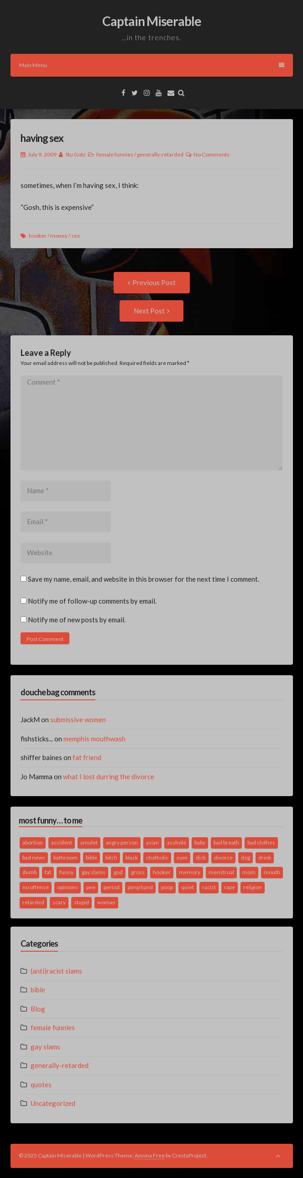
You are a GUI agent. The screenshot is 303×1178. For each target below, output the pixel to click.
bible (38, 989)
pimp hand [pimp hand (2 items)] (140, 887)
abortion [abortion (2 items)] (32, 842)
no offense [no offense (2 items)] (35, 887)
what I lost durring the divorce (108, 776)
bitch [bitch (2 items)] (111, 857)
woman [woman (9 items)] (106, 902)
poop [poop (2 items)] (167, 887)
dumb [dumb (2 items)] (29, 872)
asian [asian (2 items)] (152, 842)
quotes (41, 1084)
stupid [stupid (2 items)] (81, 902)
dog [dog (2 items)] (245, 857)
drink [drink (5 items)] (264, 857)
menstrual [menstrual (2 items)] (221, 872)
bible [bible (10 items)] (91, 857)
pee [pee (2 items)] (90, 887)
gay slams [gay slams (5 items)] (93, 872)
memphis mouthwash (94, 739)
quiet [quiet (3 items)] (187, 887)
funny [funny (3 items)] (66, 872)
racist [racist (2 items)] (209, 887)
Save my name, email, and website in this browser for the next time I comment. (143, 579)
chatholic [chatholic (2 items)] (157, 857)
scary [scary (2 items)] (59, 902)
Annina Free (150, 1155)
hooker (38, 235)
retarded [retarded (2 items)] (33, 902)
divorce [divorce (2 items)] (223, 857)
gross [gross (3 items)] (138, 872)
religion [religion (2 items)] (252, 887)
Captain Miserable (151, 21)
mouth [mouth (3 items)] (272, 872)
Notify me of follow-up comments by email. (92, 601)
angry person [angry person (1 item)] (122, 842)
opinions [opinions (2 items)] (67, 887)
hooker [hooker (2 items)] (162, 872)
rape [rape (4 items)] (229, 887)
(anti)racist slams (56, 971)
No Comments (211, 154)
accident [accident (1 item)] (61, 842)
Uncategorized (53, 1103)
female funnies (114, 154)
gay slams (45, 1046)
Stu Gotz (75, 154)
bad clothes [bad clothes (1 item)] (261, 842)
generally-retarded (160, 154)
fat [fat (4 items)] (48, 872)
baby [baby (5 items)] (199, 842)
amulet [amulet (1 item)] (89, 842)
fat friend (87, 757)
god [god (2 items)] (118, 872)
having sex (42, 138)
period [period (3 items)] (112, 887)
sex (75, 235)
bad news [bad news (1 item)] (33, 857)
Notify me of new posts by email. (76, 619)
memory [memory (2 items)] (189, 872)
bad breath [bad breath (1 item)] (226, 842)
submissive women (78, 719)
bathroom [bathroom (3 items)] (65, 857)
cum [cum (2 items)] (182, 857)
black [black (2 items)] (131, 857)
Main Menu (151, 65)
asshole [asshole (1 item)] (176, 842)
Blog (38, 1009)
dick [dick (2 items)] (201, 857)
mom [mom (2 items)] (249, 872)
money (59, 235)
